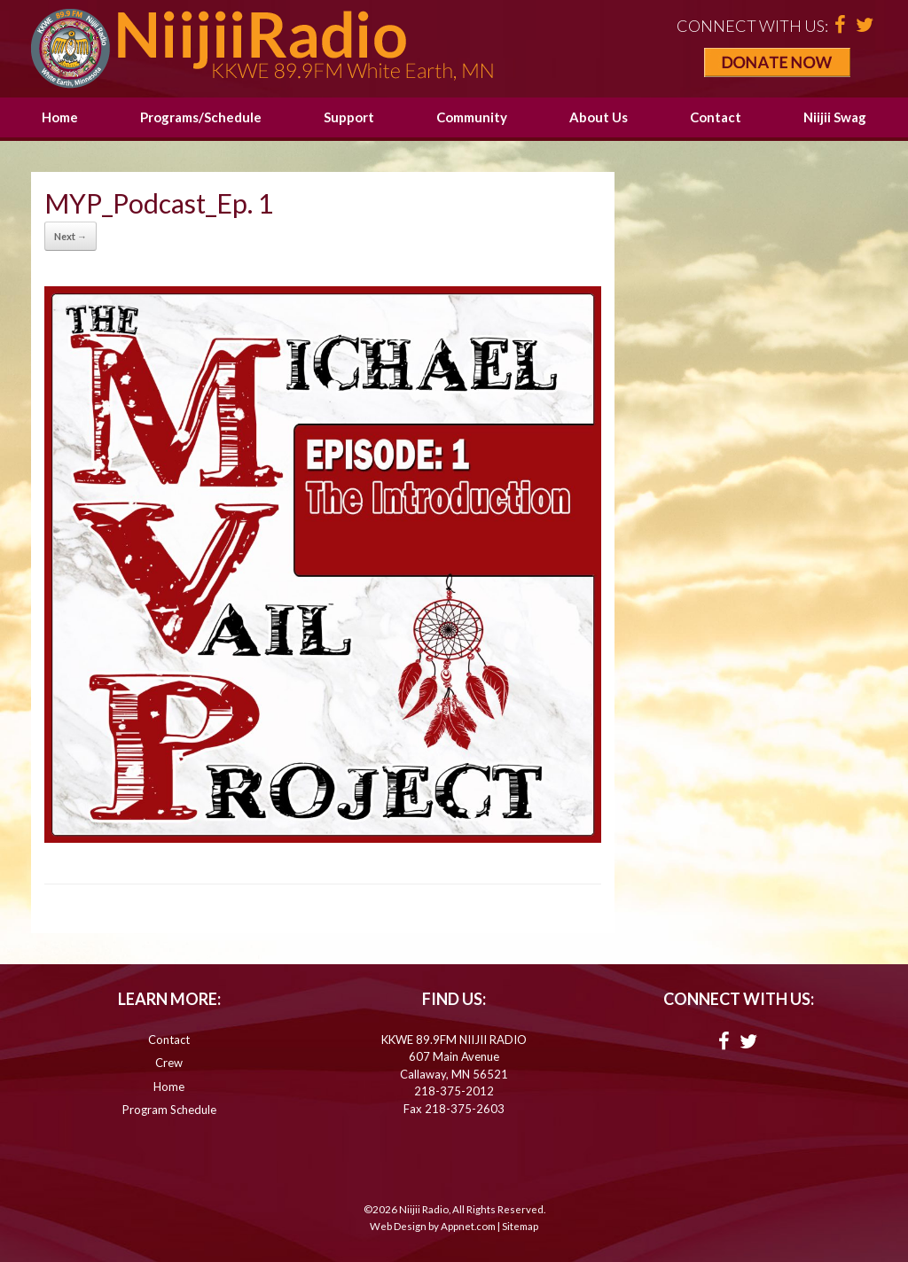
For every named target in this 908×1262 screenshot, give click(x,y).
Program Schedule (169, 1109)
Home (60, 117)
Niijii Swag (834, 117)
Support (349, 117)
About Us (598, 117)
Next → (70, 236)
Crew (169, 1063)
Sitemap (520, 1226)
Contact (715, 117)
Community (471, 117)
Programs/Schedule (201, 117)
